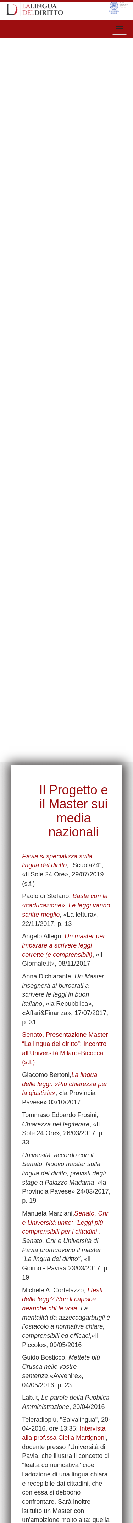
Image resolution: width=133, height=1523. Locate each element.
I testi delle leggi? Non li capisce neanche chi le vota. (62, 1299)
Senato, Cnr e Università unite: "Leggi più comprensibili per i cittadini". (65, 1222)
